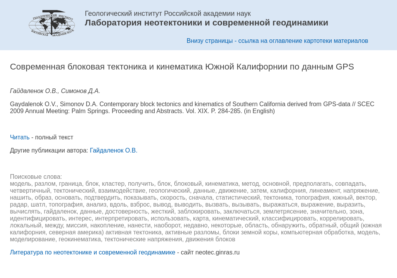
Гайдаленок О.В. (113, 150)
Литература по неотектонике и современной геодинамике (92, 252)
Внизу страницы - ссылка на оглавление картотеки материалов (277, 40)
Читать (20, 137)
